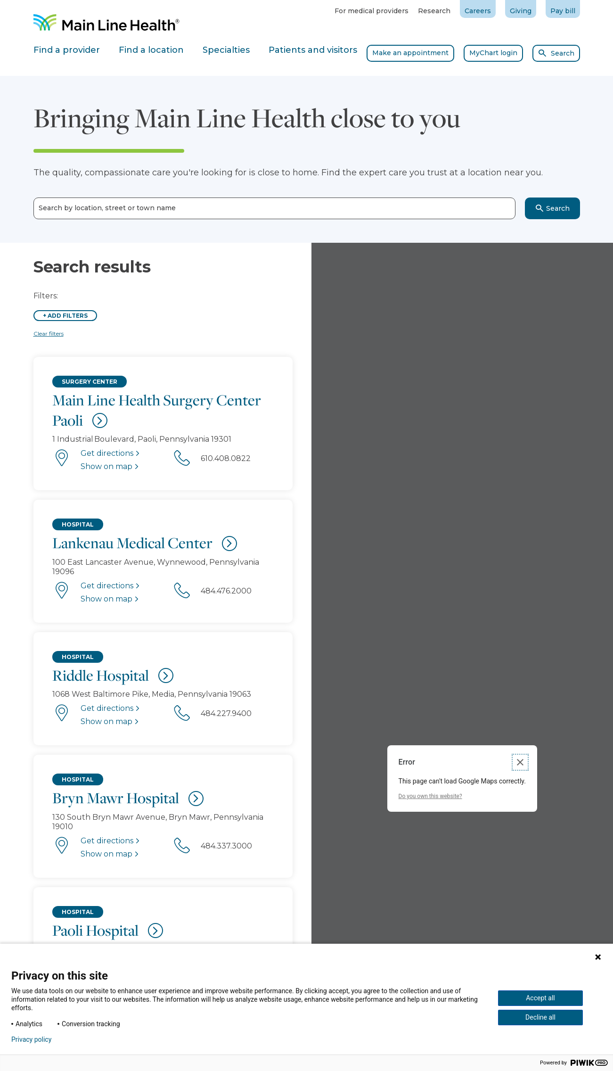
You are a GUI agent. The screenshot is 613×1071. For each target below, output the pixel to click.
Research (434, 11)
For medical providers (372, 11)
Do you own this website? (430, 796)
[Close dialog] (520, 762)
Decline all (540, 1017)
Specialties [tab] (226, 50)
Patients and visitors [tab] (313, 50)
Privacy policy (31, 1039)
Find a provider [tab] (66, 50)
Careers (478, 11)
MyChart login (493, 53)
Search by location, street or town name (107, 208)
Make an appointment (410, 53)
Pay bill (562, 11)
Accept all (540, 998)
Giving (520, 11)
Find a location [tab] (151, 50)
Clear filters (48, 333)
